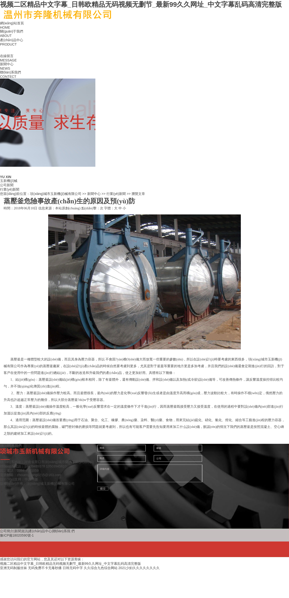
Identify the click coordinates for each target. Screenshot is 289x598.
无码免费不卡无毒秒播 (45, 568)
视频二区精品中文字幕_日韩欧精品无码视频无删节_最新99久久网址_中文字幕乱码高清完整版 (141, 4)
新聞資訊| (21, 531)
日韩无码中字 (73, 568)
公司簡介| (7, 531)
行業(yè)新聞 (9, 189)
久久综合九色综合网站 (101, 568)
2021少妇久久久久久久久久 (139, 568)
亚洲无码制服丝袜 (13, 568)
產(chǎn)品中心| (41, 531)
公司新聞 (6, 185)
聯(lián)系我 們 (64, 531)
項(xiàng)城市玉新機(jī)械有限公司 (55, 194)
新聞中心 (94, 194)
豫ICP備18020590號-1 (17, 535)
